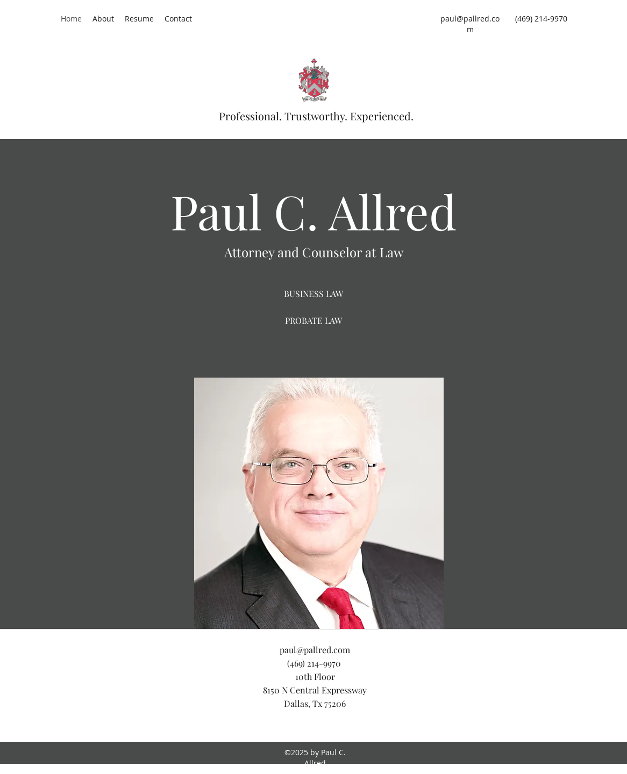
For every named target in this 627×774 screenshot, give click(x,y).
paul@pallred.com (470, 23)
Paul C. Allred (313, 210)
